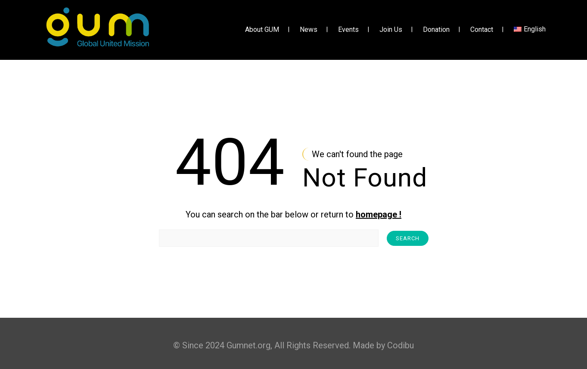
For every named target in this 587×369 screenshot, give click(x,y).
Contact (481, 30)
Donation (436, 30)
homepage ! (378, 214)
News (308, 30)
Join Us (390, 30)
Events (348, 30)
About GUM (262, 30)
